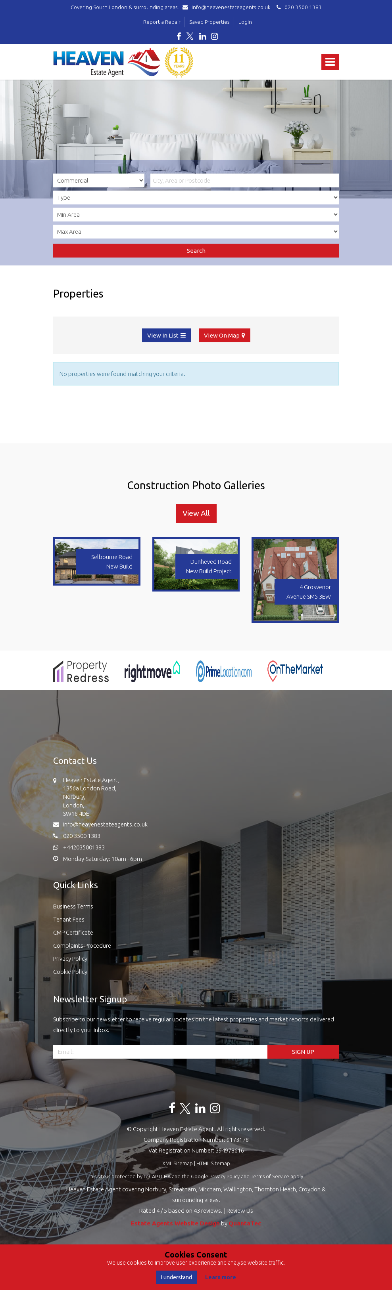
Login (245, 22)
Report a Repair (162, 22)
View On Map (222, 335)
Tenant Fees (69, 919)
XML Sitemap (177, 1163)
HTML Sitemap (213, 1163)
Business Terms (73, 906)
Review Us (240, 1210)
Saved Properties (209, 22)
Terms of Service (270, 1176)
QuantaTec (245, 1223)
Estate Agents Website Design (175, 1223)
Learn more (220, 1277)
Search (196, 250)
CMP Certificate (73, 932)
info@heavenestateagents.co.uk (228, 7)
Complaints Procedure (82, 945)
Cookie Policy (70, 971)
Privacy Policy (70, 958)
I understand (176, 1277)
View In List (163, 335)
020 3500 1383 (298, 7)
